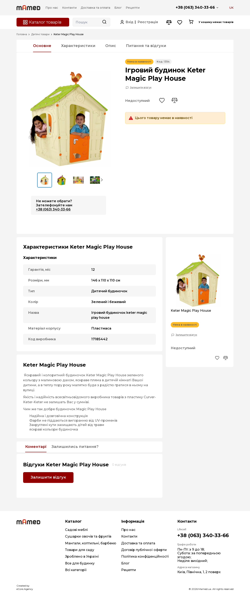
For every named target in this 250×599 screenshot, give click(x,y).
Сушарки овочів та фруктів (88, 536)
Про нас (128, 530)
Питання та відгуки (146, 45)
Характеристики (78, 45)
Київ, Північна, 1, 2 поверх (199, 572)
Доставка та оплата (138, 543)
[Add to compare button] (174, 100)
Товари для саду (79, 550)
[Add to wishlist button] (162, 100)
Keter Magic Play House (191, 311)
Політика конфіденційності (145, 556)
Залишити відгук (141, 87)
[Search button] (104, 22)
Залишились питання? (74, 447)
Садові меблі (76, 530)
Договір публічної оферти (144, 550)
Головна (22, 34)
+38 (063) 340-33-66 (195, 7)
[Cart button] (191, 22)
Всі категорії (76, 570)
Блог (125, 563)
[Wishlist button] (180, 22)
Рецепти (128, 570)
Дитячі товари (40, 34)
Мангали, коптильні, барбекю (90, 543)
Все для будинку (80, 563)
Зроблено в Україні (82, 556)
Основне (42, 45)
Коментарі (35, 447)
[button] (102, 180)
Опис (110, 45)
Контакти (129, 536)
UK (231, 8)
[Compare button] (168, 22)
